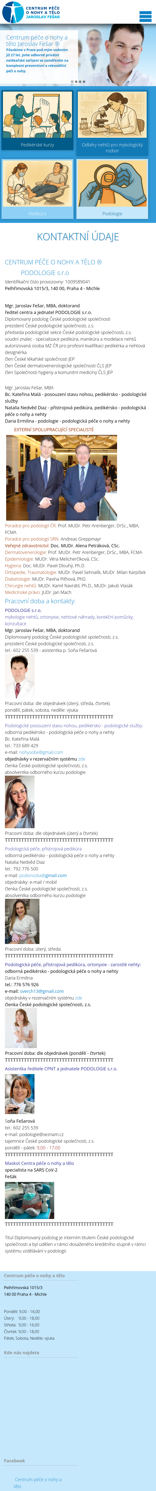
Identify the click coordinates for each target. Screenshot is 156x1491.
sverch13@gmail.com (42, 991)
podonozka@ (43, 875)
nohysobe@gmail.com (41, 752)
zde (81, 759)
